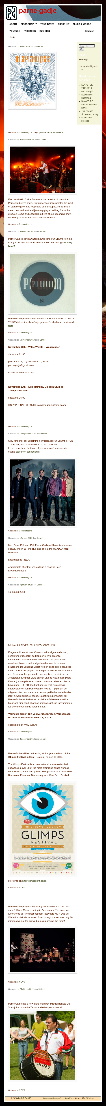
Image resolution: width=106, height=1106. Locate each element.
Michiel (43, 231)
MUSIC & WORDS (82, 24)
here (10, 325)
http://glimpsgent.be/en (34, 880)
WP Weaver (90, 1098)
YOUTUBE (14, 31)
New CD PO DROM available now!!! (89, 104)
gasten (42, 132)
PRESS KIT (63, 24)
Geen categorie (25, 132)
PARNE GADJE (24, 1098)
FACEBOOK (30, 31)
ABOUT (13, 24)
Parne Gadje (58, 132)
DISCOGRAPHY (29, 24)
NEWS (22, 888)
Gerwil (40, 46)
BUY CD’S (45, 31)
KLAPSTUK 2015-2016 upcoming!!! (87, 88)
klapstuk (48, 132)
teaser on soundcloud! (28, 451)
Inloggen (89, 31)
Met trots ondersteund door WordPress (58, 1098)
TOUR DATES (47, 24)
